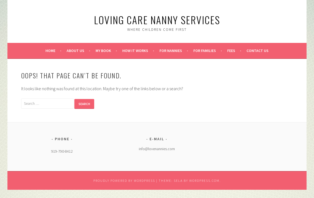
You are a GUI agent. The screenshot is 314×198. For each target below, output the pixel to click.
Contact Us (258, 50)
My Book (103, 50)
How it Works (135, 50)
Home (50, 50)
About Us (75, 50)
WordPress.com (204, 180)
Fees (231, 50)
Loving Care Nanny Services (157, 19)
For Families (204, 50)
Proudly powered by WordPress (124, 180)
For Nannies (170, 50)
